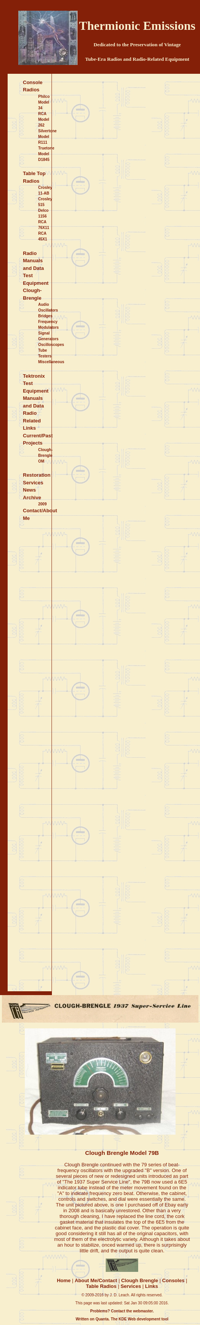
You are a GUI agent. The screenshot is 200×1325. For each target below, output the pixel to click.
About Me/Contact (96, 1280)
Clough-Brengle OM (45, 455)
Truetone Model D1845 (46, 154)
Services (131, 1286)
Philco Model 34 (44, 102)
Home (64, 1280)
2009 (42, 504)
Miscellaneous (51, 362)
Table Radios (101, 1286)
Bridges (45, 316)
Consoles (173, 1280)
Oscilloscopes (51, 345)
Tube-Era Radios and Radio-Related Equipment (137, 59)
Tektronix (34, 376)
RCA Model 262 (43, 119)
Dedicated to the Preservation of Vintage (137, 44)
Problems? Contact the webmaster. (122, 1311)
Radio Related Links (32, 420)
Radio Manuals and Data (33, 260)
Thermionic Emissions (137, 25)
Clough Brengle (139, 1280)
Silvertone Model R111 (47, 137)
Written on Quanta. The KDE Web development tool (122, 1319)
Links (151, 1286)
